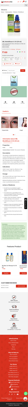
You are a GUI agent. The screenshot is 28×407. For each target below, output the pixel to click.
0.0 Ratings (12, 49)
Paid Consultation (13, 359)
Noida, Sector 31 (13, 366)
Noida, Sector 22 (13, 370)
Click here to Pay (26, 203)
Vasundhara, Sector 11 (13, 372)
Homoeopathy (8, 12)
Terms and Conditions (9, 399)
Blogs (13, 347)
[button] (13, 134)
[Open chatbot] (25, 399)
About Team (13, 340)
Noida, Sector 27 (13, 368)
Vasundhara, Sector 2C (13, 375)
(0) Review (18, 49)
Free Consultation (13, 356)
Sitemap (13, 349)
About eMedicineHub (13, 343)
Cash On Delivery (14, 387)
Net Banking (14, 384)
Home (2, 12)
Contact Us (13, 345)
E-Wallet (14, 389)
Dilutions (15, 12)
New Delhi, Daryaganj (13, 377)
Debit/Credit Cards (14, 382)
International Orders (13, 361)
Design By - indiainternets (14, 405)
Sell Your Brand (13, 354)
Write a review (21, 286)
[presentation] (2, 263)
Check (22, 70)
